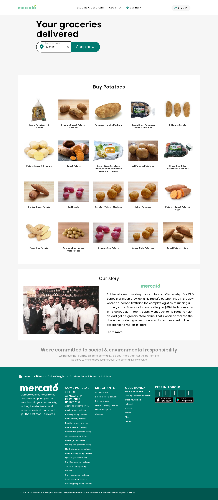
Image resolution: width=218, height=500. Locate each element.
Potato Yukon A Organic (39, 166)
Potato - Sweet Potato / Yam (177, 208)
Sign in (181, 7)
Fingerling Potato (39, 248)
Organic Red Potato (108, 248)
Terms (128, 412)
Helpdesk (129, 404)
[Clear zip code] (68, 47)
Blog (127, 417)
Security (128, 421)
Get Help (133, 7)
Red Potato (73, 207)
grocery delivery (77, 406)
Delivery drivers (102, 401)
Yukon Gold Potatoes (143, 248)
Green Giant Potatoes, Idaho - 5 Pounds (143, 126)
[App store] (164, 400)
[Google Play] (184, 400)
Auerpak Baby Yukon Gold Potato (73, 249)
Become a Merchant (91, 7)
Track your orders (133, 400)
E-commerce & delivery (106, 396)
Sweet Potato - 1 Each (178, 248)
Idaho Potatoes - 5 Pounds (39, 126)
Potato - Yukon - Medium (108, 207)
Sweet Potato (74, 166)
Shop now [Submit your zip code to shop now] (85, 46)
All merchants (101, 392)
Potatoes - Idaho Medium (108, 125)
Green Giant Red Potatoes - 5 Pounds (177, 167)
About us (99, 414)
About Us (115, 7)
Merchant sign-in (103, 409)
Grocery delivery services (106, 405)
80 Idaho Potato (177, 125)
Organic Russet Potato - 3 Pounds (73, 126)
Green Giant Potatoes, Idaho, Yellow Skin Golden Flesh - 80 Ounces (108, 169)
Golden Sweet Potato (39, 207)
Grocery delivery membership (138, 395)
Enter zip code (52, 43)
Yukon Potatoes (143, 207)
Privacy (128, 408)
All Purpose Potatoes (143, 166)
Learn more (115, 332)
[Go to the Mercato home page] (27, 7)
